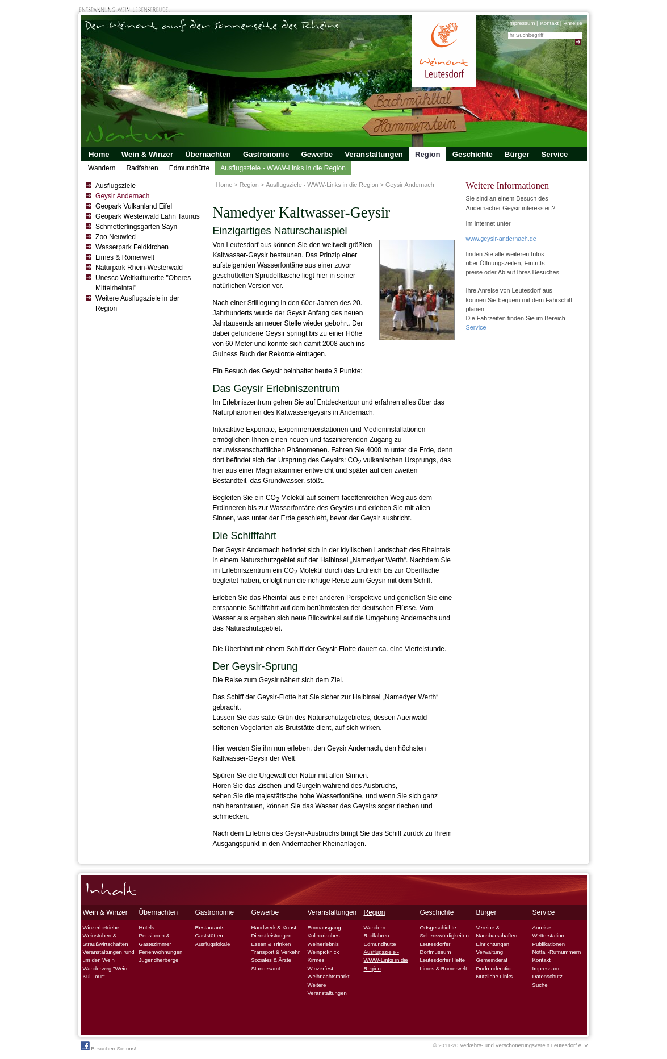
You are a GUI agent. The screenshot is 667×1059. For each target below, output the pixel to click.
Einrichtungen (493, 944)
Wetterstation (548, 935)
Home (99, 154)
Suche (540, 985)
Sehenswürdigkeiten (444, 935)
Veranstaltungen (374, 154)
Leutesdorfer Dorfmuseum (435, 948)
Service (554, 154)
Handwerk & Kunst (273, 927)
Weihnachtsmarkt (329, 976)
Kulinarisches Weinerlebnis (324, 939)
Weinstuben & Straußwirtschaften (105, 939)
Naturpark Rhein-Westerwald (139, 268)
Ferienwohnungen (161, 952)
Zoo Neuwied (115, 237)
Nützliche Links (494, 976)
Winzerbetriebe (101, 927)
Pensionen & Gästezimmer (155, 939)
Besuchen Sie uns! (109, 1046)
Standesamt (265, 968)
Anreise (573, 23)
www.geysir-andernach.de (501, 238)
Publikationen (548, 944)
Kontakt (549, 23)
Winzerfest (320, 968)
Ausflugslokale (212, 944)
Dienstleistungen (271, 935)
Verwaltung (489, 952)
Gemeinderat (491, 960)
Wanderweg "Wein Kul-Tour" (105, 972)
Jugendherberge (159, 960)
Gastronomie (266, 154)
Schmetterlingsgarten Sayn (136, 227)
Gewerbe (317, 154)
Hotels (146, 927)
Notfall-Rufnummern (556, 952)
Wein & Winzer (147, 154)
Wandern (101, 168)
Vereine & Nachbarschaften (497, 931)
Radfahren (142, 168)
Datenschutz (547, 976)
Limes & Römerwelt (124, 257)
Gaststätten (209, 935)
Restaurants (210, 927)
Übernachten (208, 154)
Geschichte (472, 154)
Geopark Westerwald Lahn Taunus (147, 216)
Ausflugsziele (115, 186)
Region (428, 154)
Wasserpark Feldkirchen (132, 247)
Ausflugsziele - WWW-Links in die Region (283, 168)
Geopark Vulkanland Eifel (133, 206)
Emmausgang (324, 927)
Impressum (521, 23)
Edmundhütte (189, 168)
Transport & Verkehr (275, 952)
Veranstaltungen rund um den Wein (109, 956)
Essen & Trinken (271, 944)
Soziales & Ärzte (271, 960)
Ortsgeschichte (438, 927)
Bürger (517, 154)
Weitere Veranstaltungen (327, 989)
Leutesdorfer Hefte (442, 960)
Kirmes (316, 960)
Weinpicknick (323, 952)
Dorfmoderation (495, 968)
